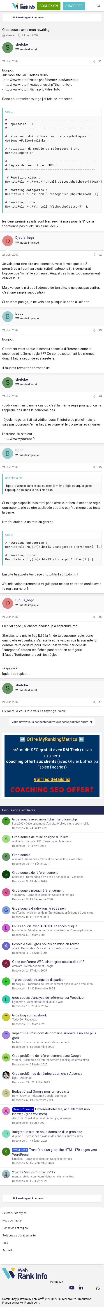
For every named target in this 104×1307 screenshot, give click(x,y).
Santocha (18, 877)
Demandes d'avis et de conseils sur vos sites (53, 859)
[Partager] (94, 61)
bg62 (15, 1077)
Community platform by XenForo (39, 1299)
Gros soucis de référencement (35, 873)
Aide (5, 1242)
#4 (100, 396)
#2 (100, 254)
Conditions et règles (15, 1228)
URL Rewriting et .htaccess (54, 841)
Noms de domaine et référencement (46, 1042)
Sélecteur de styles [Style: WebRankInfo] (14, 1213)
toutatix (17, 1042)
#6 (100, 617)
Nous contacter (12, 1220)
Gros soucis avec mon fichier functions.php (44, 819)
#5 (100, 467)
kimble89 (17, 1158)
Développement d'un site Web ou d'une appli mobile (57, 823)
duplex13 (17, 1136)
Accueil (7, 1250)
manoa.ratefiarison (24, 1176)
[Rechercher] (98, 5)
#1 (100, 61)
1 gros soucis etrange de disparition (38, 980)
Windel (16, 1060)
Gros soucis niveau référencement (38, 890)
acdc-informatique (23, 841)
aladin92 (17, 859)
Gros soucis (21, 855)
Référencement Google (38, 966)
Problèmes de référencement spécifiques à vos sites (60, 912)
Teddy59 (17, 1019)
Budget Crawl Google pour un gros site (40, 1091)
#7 (100, 702)
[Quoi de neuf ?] (89, 5)
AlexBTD (17, 1118)
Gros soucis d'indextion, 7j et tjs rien (39, 908)
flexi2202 (17, 823)
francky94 (18, 984)
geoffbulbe (18, 912)
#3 (100, 330)
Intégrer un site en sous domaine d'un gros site (47, 1132)
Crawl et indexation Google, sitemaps (51, 894)
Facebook (31, 1019)
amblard (17, 966)
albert (15, 948)
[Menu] (6, 6)
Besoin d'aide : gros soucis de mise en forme (45, 944)
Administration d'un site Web (45, 1002)
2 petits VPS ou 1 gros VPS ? (33, 1172)
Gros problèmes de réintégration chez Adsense (47, 1074)
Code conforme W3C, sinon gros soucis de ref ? (48, 962)
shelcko (11, 35)
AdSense (26, 1077)
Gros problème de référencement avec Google (46, 1056)
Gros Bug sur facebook (29, 1015)
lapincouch (19, 930)
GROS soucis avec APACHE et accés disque (44, 926)
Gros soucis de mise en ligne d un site (40, 837)
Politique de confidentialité (19, 1235)
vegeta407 (18, 894)
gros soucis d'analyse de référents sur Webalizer (48, 998)
